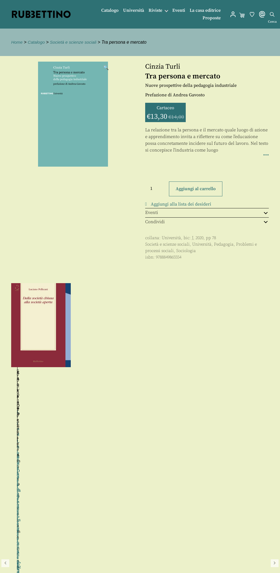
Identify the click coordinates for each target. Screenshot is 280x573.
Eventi (178, 10)
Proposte (212, 18)
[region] (140, 349)
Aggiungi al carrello (196, 189)
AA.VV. (221, 372)
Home (17, 42)
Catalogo (110, 10)
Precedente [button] (5, 349)
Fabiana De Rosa (118, 372)
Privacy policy (26, 539)
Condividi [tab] (207, 222)
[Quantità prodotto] (156, 188)
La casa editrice (205, 10)
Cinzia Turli (162, 66)
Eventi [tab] (207, 212)
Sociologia (186, 250)
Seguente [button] (275, 349)
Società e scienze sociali (75, 42)
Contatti (20, 527)
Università (133, 10)
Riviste (155, 10)
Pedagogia (224, 244)
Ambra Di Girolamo (152, 372)
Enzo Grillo (229, 397)
